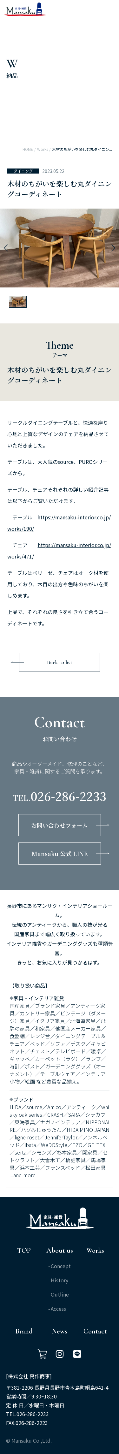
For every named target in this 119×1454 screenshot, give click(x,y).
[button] (6, 248)
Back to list (59, 662)
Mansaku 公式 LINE (60, 853)
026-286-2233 (68, 796)
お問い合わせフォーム (59, 825)
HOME (28, 149)
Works (42, 149)
